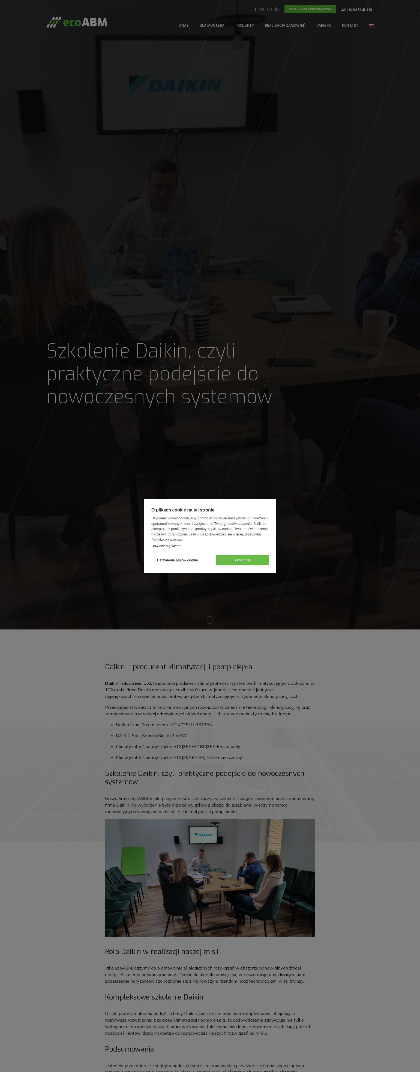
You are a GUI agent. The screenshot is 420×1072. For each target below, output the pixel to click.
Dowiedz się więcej (166, 546)
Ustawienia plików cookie (177, 560)
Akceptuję (242, 560)
